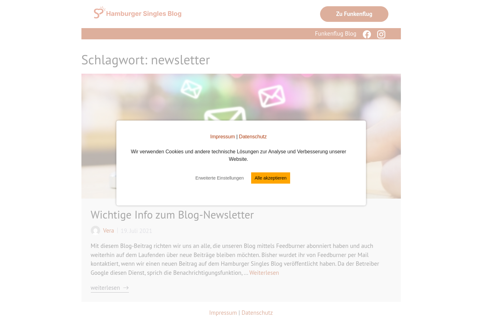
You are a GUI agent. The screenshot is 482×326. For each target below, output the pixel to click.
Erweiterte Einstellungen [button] (219, 177)
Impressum (222, 136)
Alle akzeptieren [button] (270, 177)
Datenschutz (253, 136)
